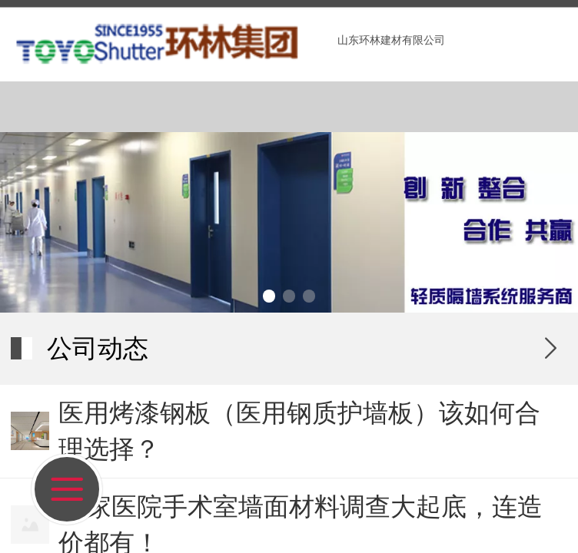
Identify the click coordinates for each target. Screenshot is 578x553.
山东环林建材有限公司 (391, 40)
